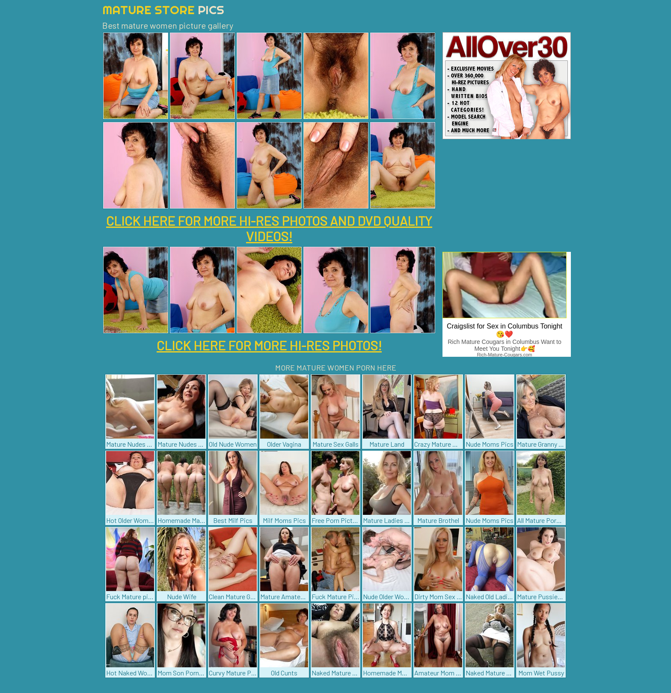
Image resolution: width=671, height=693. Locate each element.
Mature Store (163, 9)
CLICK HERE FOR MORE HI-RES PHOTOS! (269, 345)
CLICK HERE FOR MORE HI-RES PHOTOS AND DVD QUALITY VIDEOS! (269, 228)
